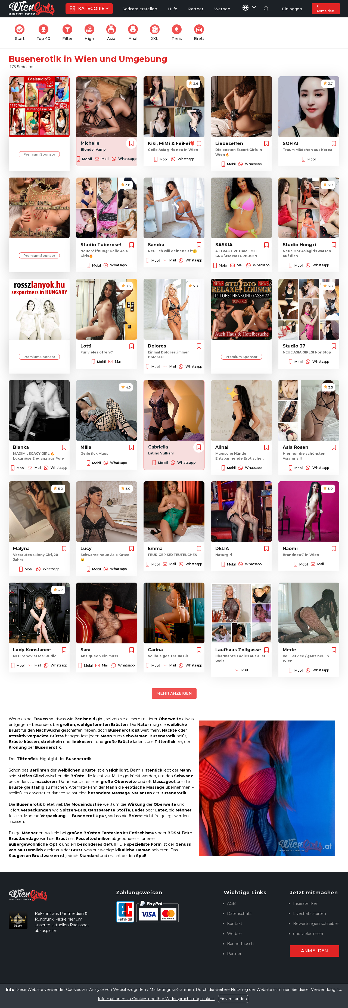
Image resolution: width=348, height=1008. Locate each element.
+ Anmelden (325, 8)
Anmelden (314, 950)
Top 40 (45, 32)
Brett (200, 32)
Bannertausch (240, 943)
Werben (234, 933)
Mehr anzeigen (174, 693)
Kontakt (234, 923)
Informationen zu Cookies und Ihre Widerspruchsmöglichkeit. (156, 998)
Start (21, 32)
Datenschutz (239, 913)
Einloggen (292, 9)
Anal (134, 32)
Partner (234, 953)
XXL (156, 32)
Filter (69, 32)
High (91, 32)
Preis (178, 32)
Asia (112, 32)
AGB (231, 903)
